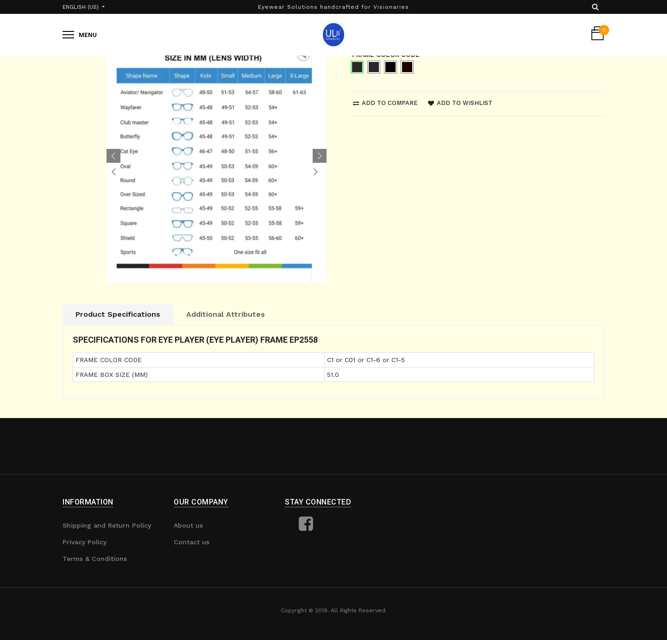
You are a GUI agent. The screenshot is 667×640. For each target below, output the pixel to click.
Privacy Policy (85, 542)
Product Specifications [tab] (118, 314)
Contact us (191, 542)
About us (188, 525)
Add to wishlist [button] (460, 102)
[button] (113, 156)
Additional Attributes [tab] (225, 314)
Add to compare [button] (385, 102)
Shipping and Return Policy (107, 525)
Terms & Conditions (95, 558)
